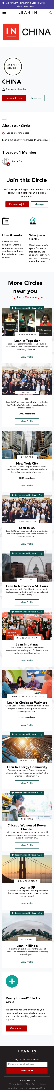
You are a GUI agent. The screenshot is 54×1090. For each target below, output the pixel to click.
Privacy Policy (31, 1084)
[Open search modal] (50, 13)
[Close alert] (50, 4)
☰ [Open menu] (4, 13)
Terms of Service (16, 1084)
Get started (16, 1028)
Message (36, 98)
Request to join (14, 98)
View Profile (27, 357)
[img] (27, 322)
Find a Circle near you (27, 297)
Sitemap (43, 1084)
